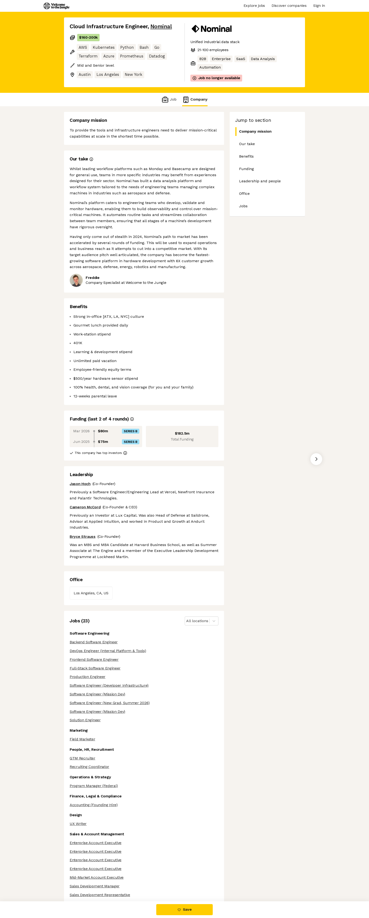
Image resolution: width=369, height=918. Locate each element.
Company (195, 99)
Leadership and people (260, 181)
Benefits (246, 156)
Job (168, 99)
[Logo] (56, 6)
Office (244, 193)
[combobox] (186, 621)
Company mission (253, 131)
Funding (246, 169)
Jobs (243, 206)
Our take (247, 144)
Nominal (161, 26)
